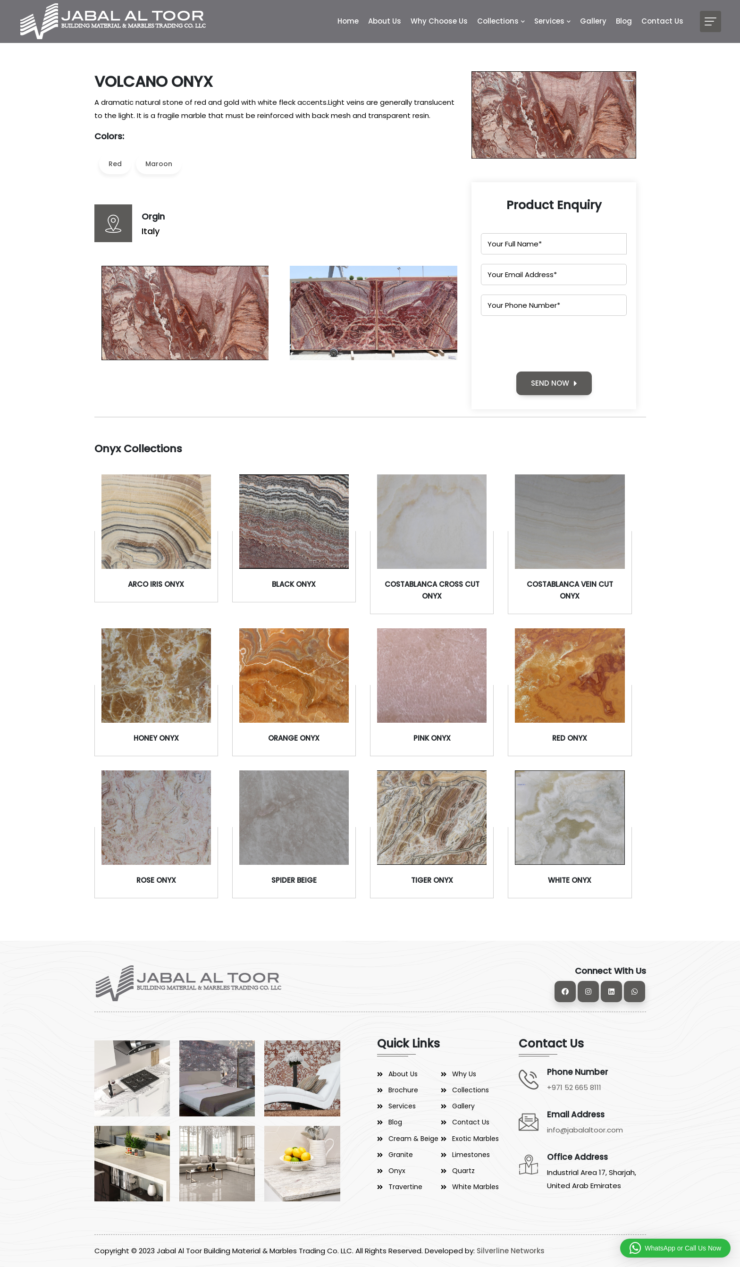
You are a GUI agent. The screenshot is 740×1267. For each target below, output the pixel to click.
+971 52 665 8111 (574, 1087)
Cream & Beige (413, 1138)
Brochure (403, 1090)
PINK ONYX (432, 738)
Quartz (463, 1170)
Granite (400, 1154)
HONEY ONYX (156, 738)
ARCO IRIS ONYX (156, 584)
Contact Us (662, 21)
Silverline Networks (511, 1251)
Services (549, 21)
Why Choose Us (439, 21)
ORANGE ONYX (294, 738)
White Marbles (475, 1187)
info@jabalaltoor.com (585, 1130)
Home (348, 21)
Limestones (471, 1154)
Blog (624, 21)
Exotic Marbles (475, 1138)
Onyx (396, 1170)
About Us (384, 21)
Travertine (405, 1187)
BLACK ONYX (294, 584)
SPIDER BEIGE (294, 880)
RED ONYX (569, 738)
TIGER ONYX (432, 880)
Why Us (464, 1074)
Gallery (593, 21)
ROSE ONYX (156, 880)
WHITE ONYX (569, 880)
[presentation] (552, 343)
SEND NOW (554, 383)
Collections (498, 21)
